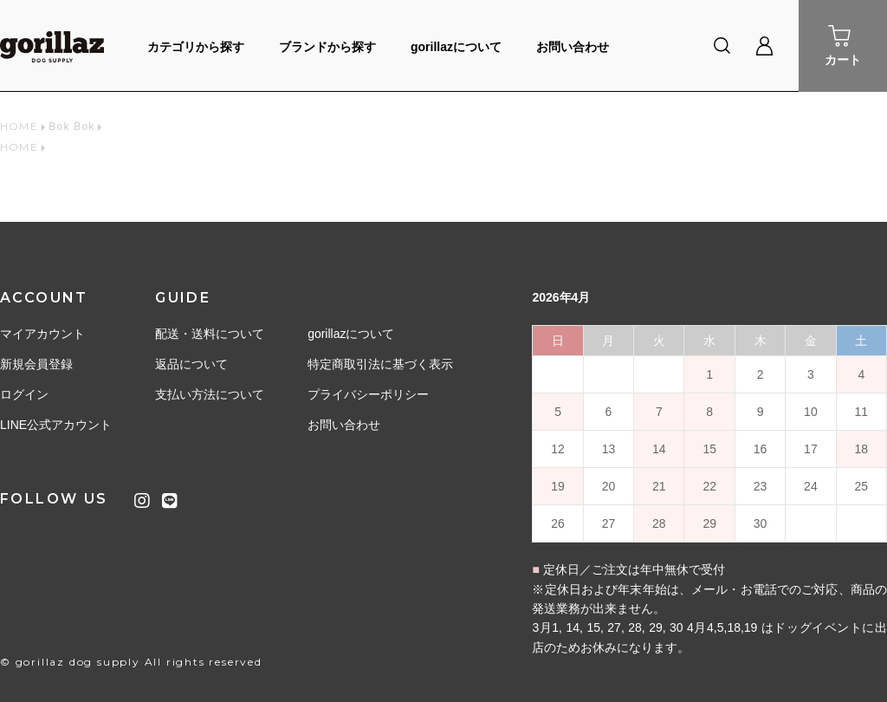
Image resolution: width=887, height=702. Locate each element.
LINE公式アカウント (56, 425)
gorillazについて (456, 47)
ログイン (24, 394)
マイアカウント (42, 334)
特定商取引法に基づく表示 (380, 364)
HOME (19, 126)
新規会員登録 (36, 364)
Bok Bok (71, 126)
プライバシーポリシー (368, 394)
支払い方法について (209, 394)
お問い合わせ (572, 47)
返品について (191, 364)
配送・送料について (209, 334)
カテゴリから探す (195, 47)
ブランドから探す (327, 47)
